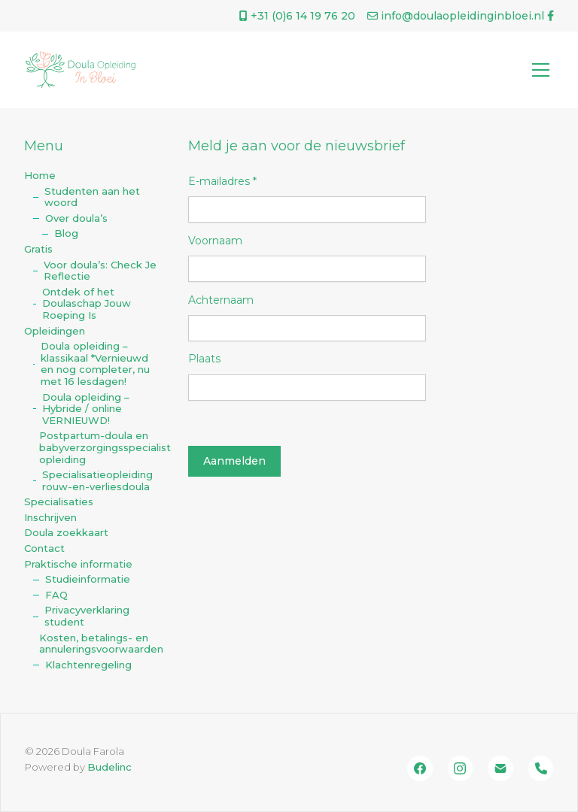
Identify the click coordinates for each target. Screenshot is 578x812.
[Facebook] (420, 768)
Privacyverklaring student (86, 616)
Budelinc (109, 767)
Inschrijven (50, 517)
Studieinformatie (87, 579)
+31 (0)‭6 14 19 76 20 (297, 16)
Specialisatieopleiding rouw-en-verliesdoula (97, 480)
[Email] (500, 768)
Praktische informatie (78, 564)
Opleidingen (54, 331)
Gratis (38, 249)
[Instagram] (460, 768)
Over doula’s (76, 218)
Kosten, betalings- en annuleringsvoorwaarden (100, 644)
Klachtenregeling (88, 665)
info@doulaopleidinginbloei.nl (455, 16)
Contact (44, 548)
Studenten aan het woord (92, 197)
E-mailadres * (222, 181)
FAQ (56, 595)
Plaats (204, 358)
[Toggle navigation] (541, 70)
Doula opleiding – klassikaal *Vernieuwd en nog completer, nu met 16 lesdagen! (95, 364)
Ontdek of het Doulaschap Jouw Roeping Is (86, 303)
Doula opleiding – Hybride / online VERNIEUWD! (85, 409)
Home (40, 175)
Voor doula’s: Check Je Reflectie (100, 271)
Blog (66, 233)
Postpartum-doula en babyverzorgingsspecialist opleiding (100, 447)
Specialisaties (58, 502)
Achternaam (221, 300)
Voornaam (215, 240)
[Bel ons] (541, 768)
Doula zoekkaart (66, 532)
